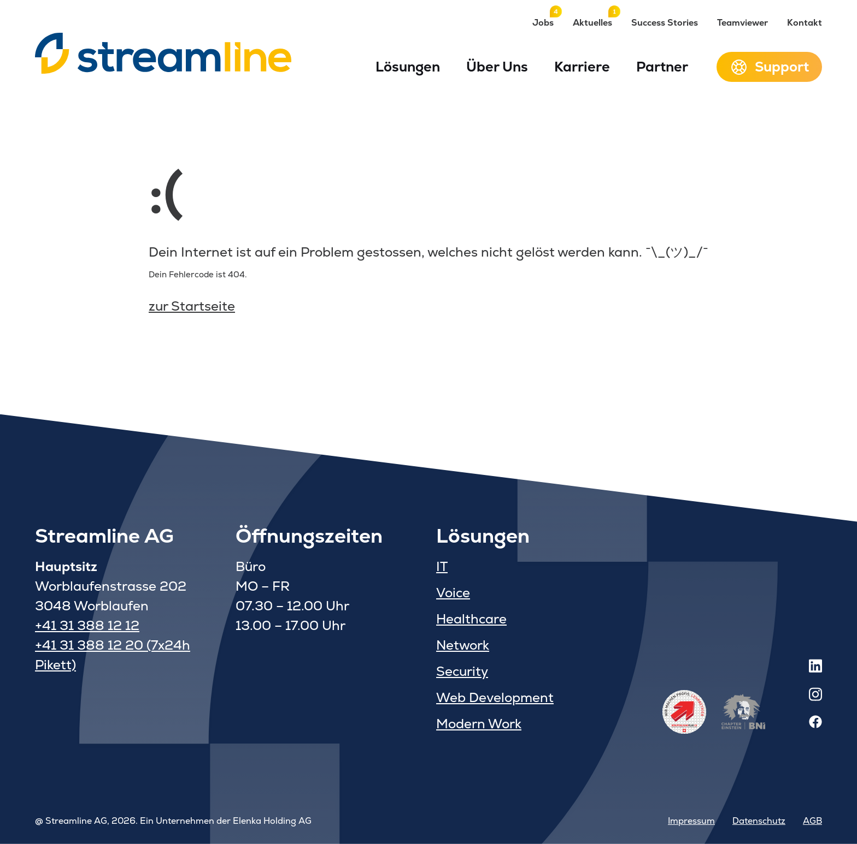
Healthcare (471, 618)
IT (442, 566)
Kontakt (804, 22)
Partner (662, 66)
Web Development (495, 697)
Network (462, 645)
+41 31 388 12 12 (87, 625)
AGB (812, 821)
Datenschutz (758, 821)
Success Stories (664, 22)
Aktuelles (592, 22)
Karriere (582, 66)
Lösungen (407, 66)
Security (462, 671)
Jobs (543, 22)
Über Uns (497, 66)
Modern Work (478, 723)
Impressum (691, 821)
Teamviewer (742, 22)
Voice (453, 592)
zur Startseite (192, 306)
